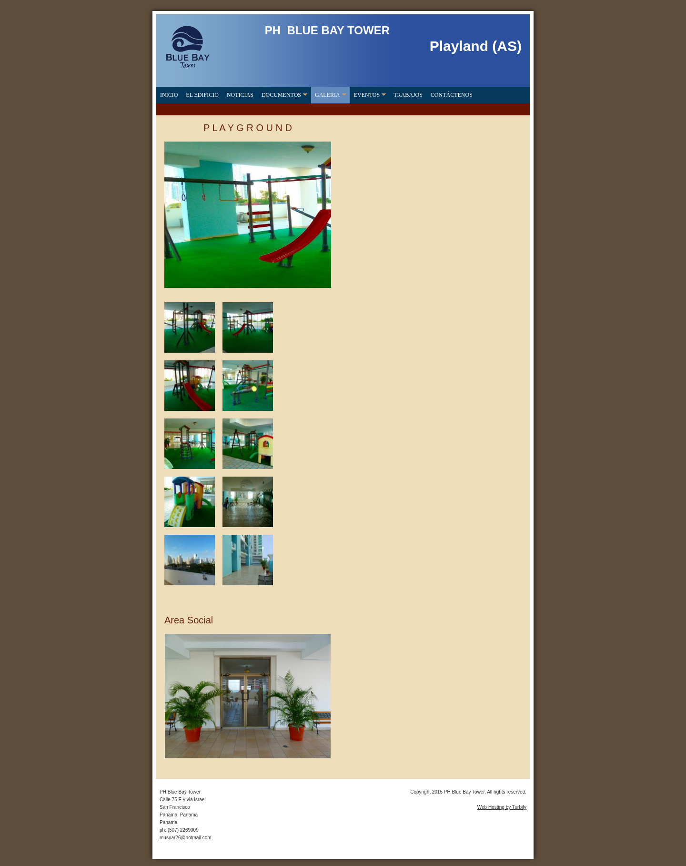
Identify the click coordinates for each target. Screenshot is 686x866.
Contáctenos (452, 95)
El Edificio (202, 95)
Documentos (281, 95)
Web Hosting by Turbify (501, 807)
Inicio (169, 95)
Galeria (327, 95)
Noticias (240, 95)
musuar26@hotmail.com (186, 837)
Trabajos (408, 95)
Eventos (367, 95)
